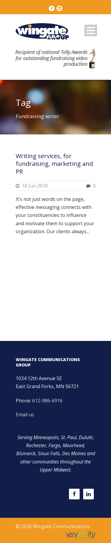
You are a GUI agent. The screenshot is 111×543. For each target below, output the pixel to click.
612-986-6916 (47, 400)
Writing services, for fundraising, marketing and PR (54, 163)
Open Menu (90, 30)
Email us (25, 414)
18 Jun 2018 (35, 185)
